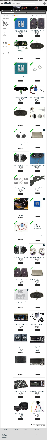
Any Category (4, 19)
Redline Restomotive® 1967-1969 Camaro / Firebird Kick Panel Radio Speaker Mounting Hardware (21, 188)
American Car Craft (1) (6, 53)
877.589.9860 (3, 0)
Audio (13, 15)
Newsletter (36, 433)
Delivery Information (4, 435)
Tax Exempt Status (4, 433)
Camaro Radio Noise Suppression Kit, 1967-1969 (21, 234)
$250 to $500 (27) (5, 42)
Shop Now (42, 12)
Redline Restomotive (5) (6, 50)
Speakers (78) (5, 23)
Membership (36, 434)
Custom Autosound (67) (6, 47)
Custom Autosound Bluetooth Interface (37, 324)
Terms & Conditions (4, 437)
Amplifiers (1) (5, 26)
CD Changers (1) (5, 25)
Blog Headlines (26, 433)
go (9, 44)
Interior (10, 15)
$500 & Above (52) (5, 43)
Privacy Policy (4, 436)
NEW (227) (4, 35)
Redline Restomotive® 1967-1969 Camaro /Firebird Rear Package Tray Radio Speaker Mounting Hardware (37, 235)
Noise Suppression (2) (6, 24)
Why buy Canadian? (4, 434)
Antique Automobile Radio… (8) (7, 49)
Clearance (4, 33)
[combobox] (8, 12)
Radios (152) (5, 22)
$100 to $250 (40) (5, 41)
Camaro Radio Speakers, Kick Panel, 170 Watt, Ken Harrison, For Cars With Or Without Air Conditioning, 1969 (21, 143)
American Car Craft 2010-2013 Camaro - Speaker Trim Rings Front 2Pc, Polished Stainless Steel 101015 (21, 211)
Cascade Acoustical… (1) (6, 52)
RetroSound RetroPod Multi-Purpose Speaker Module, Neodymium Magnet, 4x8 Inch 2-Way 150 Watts (21, 302)
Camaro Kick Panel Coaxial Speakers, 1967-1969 (21, 279)
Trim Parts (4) (5, 51)
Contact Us (7, 0)
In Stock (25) (5, 30)
